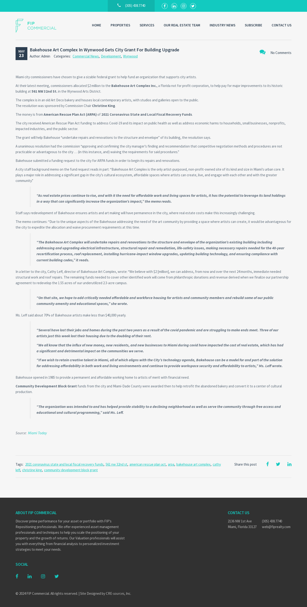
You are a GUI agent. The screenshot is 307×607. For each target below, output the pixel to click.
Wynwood (130, 56)
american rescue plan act (147, 464)
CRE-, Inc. (118, 593)
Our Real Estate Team (182, 25)
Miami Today (37, 433)
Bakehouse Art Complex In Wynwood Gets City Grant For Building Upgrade (104, 50)
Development (111, 56)
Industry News (222, 25)
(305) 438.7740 (272, 521)
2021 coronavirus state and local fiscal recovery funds (64, 464)
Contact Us (281, 25)
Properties (120, 25)
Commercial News (86, 56)
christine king (32, 470)
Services (147, 25)
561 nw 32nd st (116, 464)
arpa (171, 464)
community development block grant (71, 470)
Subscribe (253, 25)
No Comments (275, 52)
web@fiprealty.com (276, 527)
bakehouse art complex (193, 464)
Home (96, 25)
